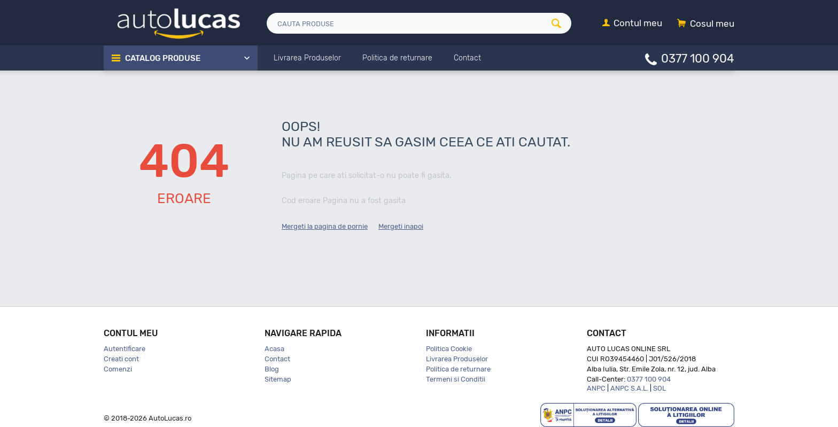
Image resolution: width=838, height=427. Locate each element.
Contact (277, 359)
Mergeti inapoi (400, 226)
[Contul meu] (632, 24)
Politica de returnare (458, 369)
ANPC (596, 388)
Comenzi (118, 369)
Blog (272, 369)
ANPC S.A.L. (629, 388)
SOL (659, 388)
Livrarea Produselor (457, 359)
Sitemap (278, 379)
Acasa (274, 349)
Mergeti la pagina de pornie (325, 226)
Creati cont (121, 359)
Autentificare (124, 349)
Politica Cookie (449, 349)
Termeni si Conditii (455, 379)
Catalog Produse (162, 58)
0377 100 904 (697, 58)
